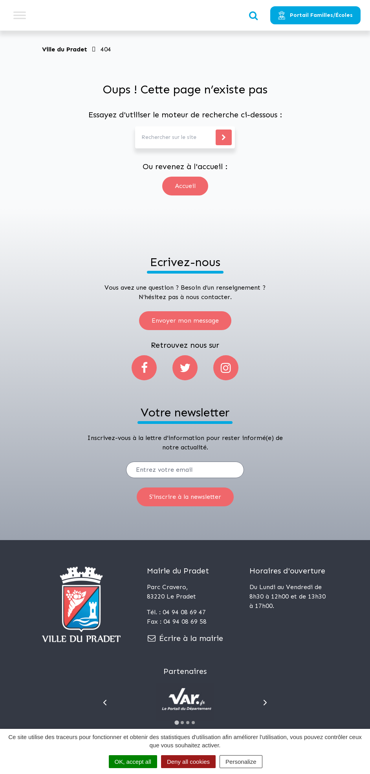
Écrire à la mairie (185, 638)
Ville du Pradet (64, 49)
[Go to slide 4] (193, 722)
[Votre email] (185, 470)
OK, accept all (133, 761)
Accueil (185, 186)
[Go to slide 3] (187, 722)
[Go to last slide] (105, 702)
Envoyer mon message (185, 320)
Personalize (240, 761)
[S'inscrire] (185, 496)
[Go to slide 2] (182, 722)
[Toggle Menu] (19, 15)
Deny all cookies (188, 761)
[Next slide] (265, 702)
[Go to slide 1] (176, 722)
